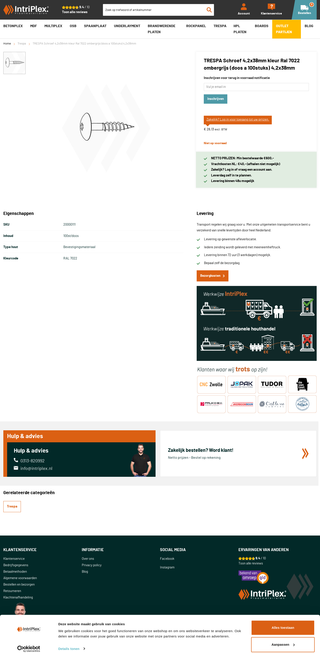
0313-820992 (32, 461)
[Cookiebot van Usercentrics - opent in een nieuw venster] (28, 644)
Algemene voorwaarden (20, 578)
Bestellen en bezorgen (19, 584)
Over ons (88, 558)
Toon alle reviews (75, 12)
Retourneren (12, 591)
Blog (85, 571)
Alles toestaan (283, 623)
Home (7, 43)
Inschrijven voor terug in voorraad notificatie (237, 78)
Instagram (167, 567)
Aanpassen (283, 640)
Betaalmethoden (15, 571)
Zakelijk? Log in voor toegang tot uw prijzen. (237, 119)
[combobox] (158, 10)
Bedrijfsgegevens (15, 565)
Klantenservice (14, 558)
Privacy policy (92, 565)
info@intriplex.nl (36, 468)
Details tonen (68, 644)
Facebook (167, 558)
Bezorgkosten (212, 275)
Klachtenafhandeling (18, 597)
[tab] (42, 550)
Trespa (22, 43)
